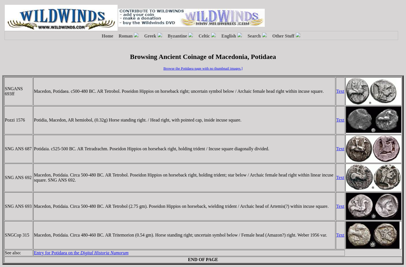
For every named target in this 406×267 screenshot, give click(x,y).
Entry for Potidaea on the (81, 252)
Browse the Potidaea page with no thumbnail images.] (203, 68)
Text (340, 91)
